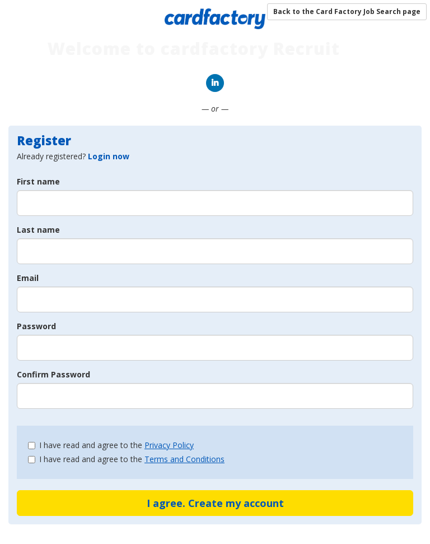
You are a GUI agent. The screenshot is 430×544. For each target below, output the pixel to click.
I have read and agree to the (111, 445)
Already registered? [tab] (73, 156)
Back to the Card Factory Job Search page (346, 11)
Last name (38, 229)
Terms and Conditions (184, 459)
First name (38, 181)
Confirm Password (53, 374)
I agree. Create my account (215, 503)
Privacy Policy (169, 445)
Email (28, 278)
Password (36, 326)
